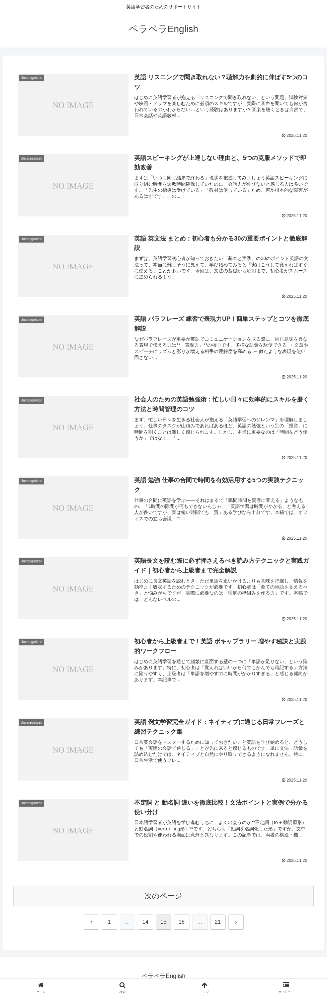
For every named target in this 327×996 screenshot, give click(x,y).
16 (182, 922)
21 (218, 922)
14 (146, 922)
